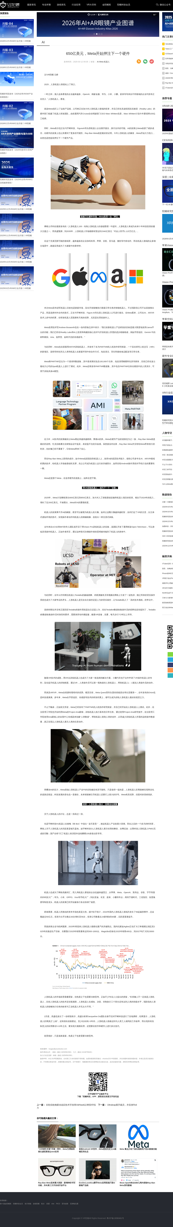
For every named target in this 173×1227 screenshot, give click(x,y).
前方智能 (28, 1204)
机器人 (107, 62)
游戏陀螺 (36, 1204)
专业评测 (46, 5)
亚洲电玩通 (74, 1204)
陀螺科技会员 (123, 5)
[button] (94, 34)
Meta (101, 62)
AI (98, 62)
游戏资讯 (61, 5)
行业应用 (76, 5)
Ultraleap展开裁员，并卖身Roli (117, 1105)
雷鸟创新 (65, 1204)
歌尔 (42, 1204)
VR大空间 (91, 5)
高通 (48, 1204)
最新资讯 (31, 5)
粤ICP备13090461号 (115, 1218)
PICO (58, 1204)
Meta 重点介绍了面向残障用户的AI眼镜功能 (138, 1149)
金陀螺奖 (106, 5)
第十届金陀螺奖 (5, 1204)
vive (52, 1204)
